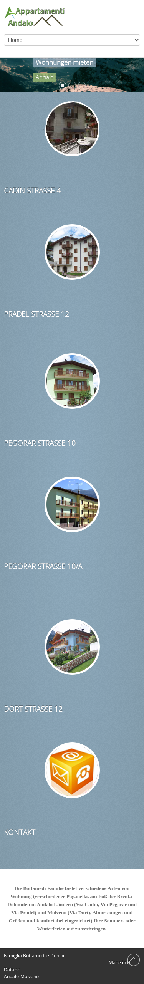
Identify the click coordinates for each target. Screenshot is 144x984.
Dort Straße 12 (33, 709)
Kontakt (19, 832)
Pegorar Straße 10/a (43, 566)
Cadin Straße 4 (32, 191)
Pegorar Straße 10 (40, 443)
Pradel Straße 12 (36, 314)
